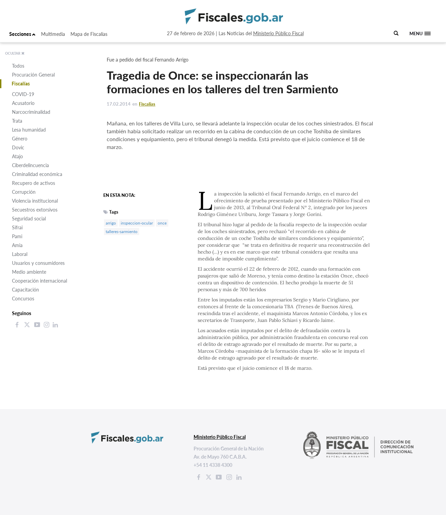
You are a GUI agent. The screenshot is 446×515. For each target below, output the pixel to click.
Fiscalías (21, 83)
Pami (17, 236)
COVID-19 (23, 94)
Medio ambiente (29, 272)
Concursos (23, 298)
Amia (17, 245)
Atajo (17, 156)
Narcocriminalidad (31, 112)
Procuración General (33, 75)
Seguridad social (29, 218)
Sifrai (17, 227)
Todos (18, 66)
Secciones (22, 34)
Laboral (19, 254)
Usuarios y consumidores (38, 263)
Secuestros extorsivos (34, 210)
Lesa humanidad (29, 130)
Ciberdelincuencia (30, 165)
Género (19, 138)
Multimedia (53, 34)
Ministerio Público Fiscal (278, 33)
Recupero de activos (33, 183)
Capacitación (25, 290)
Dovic (18, 147)
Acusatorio (23, 103)
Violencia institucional (35, 201)
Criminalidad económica (37, 174)
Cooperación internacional (39, 281)
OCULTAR (15, 53)
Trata (17, 121)
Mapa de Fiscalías (88, 34)
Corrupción (24, 192)
